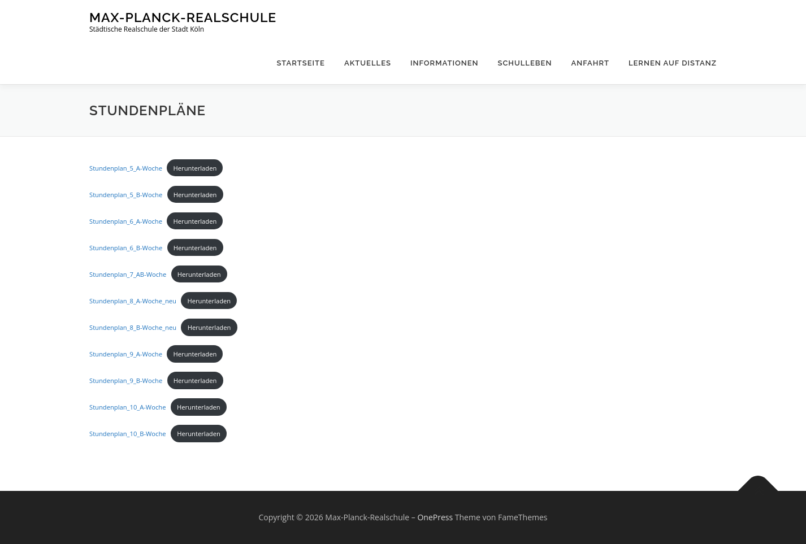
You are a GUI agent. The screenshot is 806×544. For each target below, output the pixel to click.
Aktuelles (367, 63)
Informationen (444, 63)
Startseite (300, 63)
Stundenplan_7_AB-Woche (127, 274)
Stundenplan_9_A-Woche (125, 354)
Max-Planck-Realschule (182, 17)
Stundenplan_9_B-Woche (125, 380)
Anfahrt (590, 63)
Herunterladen (195, 168)
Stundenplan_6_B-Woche (125, 247)
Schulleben (525, 63)
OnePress (435, 517)
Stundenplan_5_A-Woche (125, 168)
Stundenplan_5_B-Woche (125, 194)
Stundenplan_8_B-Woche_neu (132, 327)
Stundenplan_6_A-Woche (125, 221)
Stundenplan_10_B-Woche (127, 433)
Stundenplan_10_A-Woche (127, 407)
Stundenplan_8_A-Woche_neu (132, 301)
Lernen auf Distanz (673, 63)
